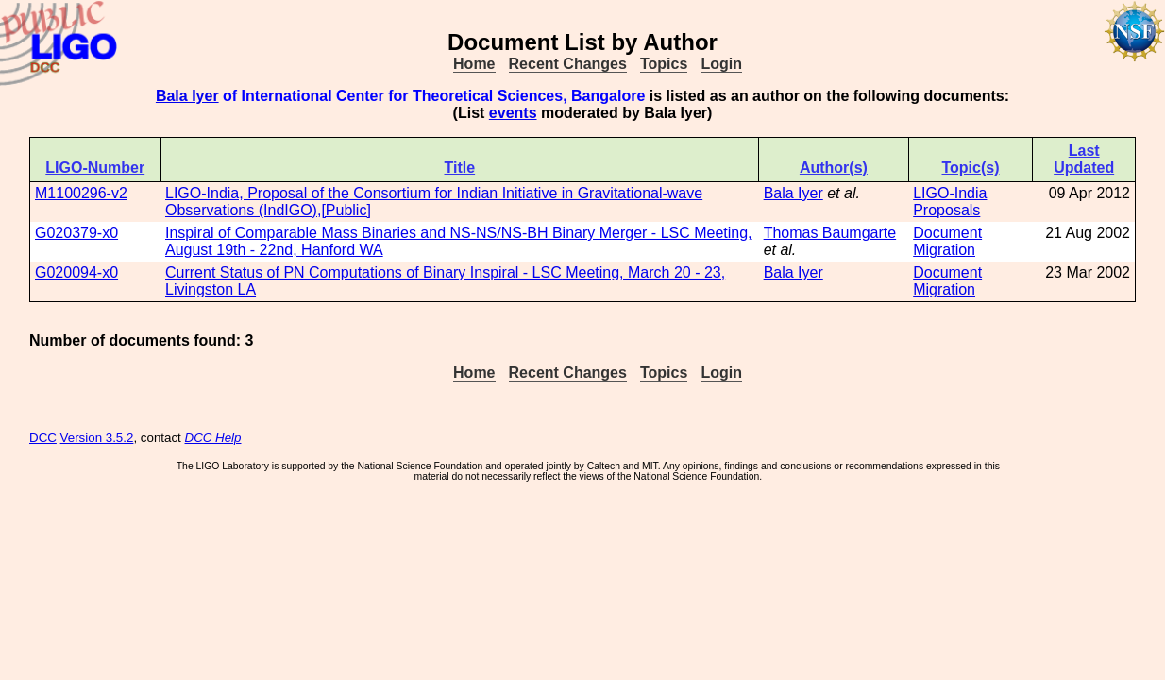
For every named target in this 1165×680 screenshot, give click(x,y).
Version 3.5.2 (97, 438)
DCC (43, 438)
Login (721, 64)
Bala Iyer (187, 96)
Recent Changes (568, 64)
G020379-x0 (76, 233)
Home (474, 64)
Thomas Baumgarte (830, 233)
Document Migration (947, 241)
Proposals (946, 210)
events (513, 113)
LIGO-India (950, 193)
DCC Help (213, 438)
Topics (663, 64)
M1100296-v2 (81, 193)
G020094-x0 (76, 272)
